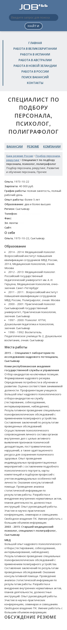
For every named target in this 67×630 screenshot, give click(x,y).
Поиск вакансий (35, 77)
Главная (35, 43)
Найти (33, 26)
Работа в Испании (35, 54)
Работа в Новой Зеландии (35, 66)
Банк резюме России (19, 156)
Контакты (35, 83)
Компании (52, 146)
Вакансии (15, 146)
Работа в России (35, 71)
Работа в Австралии (35, 60)
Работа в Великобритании (35, 49)
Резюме (33, 146)
